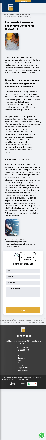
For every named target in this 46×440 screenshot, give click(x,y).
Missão (20, 360)
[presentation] (23, 302)
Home (20, 355)
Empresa (21, 358)
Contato (21, 365)
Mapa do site (23, 368)
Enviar (23, 310)
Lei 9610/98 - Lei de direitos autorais (21, 324)
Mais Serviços (23, 370)
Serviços (21, 363)
